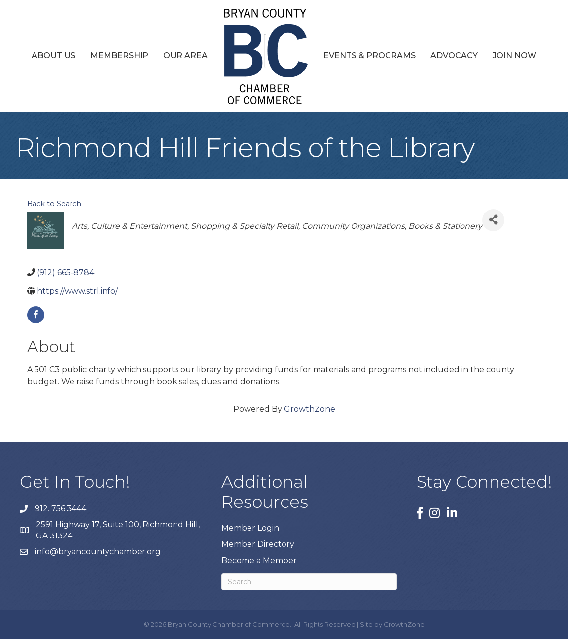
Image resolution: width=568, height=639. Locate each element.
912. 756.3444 (60, 508)
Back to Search (54, 203)
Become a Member (259, 560)
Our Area (185, 55)
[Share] (493, 220)
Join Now (514, 55)
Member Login (250, 527)
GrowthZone (309, 409)
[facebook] (35, 314)
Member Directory (257, 544)
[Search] (309, 581)
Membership (119, 55)
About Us (53, 55)
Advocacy (454, 55)
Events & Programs (369, 55)
